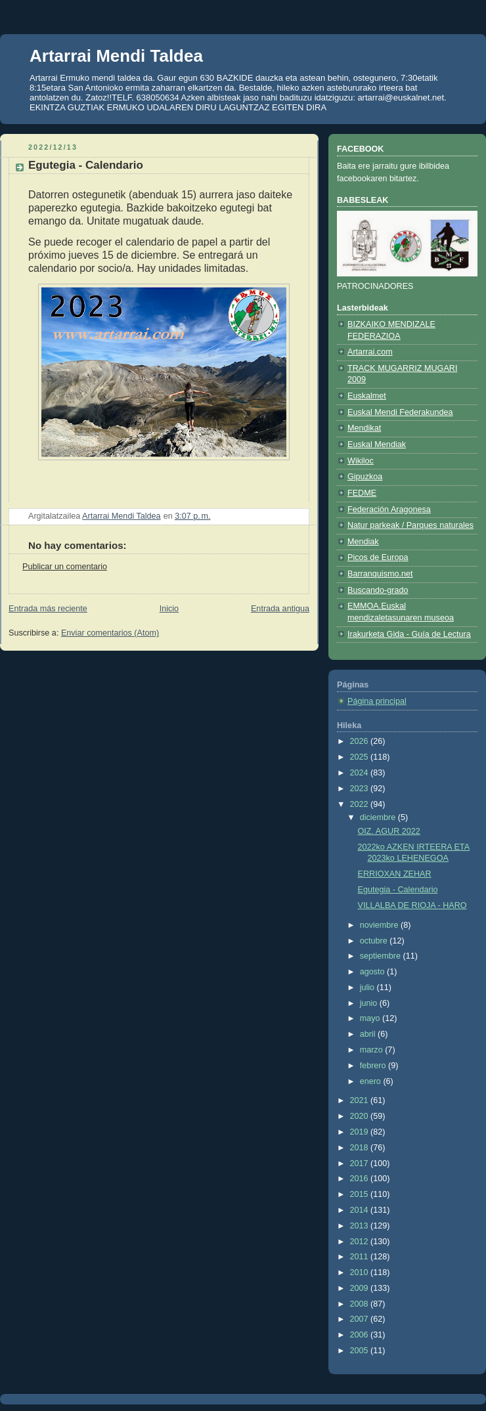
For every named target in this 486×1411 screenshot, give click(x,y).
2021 (360, 1100)
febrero (374, 1065)
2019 (360, 1132)
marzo (373, 1049)
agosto (373, 971)
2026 (360, 741)
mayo (371, 1018)
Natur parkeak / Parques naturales (410, 525)
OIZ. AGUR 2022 (389, 831)
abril (369, 1034)
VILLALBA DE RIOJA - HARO (412, 905)
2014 (360, 1210)
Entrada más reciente (48, 608)
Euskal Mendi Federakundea (400, 412)
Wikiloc (360, 461)
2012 (360, 1241)
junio (370, 1003)
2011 (360, 1256)
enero (372, 1081)
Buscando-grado (378, 590)
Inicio (169, 608)
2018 (360, 1147)
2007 (360, 1319)
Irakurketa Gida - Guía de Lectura (409, 634)
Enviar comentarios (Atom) (110, 633)
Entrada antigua (280, 608)
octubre (375, 940)
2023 (360, 788)
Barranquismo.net (380, 573)
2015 (360, 1194)
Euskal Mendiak (376, 444)
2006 (360, 1334)
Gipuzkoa (364, 476)
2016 (360, 1178)
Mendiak (363, 541)
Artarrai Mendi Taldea (116, 56)
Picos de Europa (378, 557)
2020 (360, 1116)
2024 (360, 772)
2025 (360, 757)
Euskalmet (366, 396)
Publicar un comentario (64, 566)
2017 (360, 1163)
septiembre (381, 956)
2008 (360, 1304)
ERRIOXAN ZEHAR (394, 874)
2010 (360, 1272)
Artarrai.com (370, 352)
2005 (360, 1350)
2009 (360, 1288)
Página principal (377, 701)
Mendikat (364, 428)
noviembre (380, 925)
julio (368, 987)
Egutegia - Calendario (398, 889)
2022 (360, 804)
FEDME (361, 493)
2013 (360, 1225)
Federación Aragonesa (389, 509)
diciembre (379, 817)
